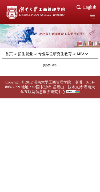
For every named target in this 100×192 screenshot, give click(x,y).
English (89, 7)
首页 (9, 54)
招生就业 (25, 54)
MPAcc (82, 54)
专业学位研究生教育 (55, 54)
